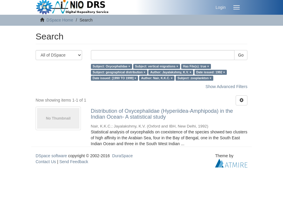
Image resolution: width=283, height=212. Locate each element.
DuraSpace (122, 155)
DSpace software (51, 155)
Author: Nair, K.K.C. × (157, 78)
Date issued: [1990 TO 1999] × (114, 78)
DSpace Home (59, 20)
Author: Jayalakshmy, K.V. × (171, 72)
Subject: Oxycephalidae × (111, 66)
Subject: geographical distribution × (119, 72)
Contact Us (46, 161)
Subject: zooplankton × (194, 78)
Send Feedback (73, 161)
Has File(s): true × (196, 66)
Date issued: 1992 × (210, 72)
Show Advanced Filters (226, 86)
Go (241, 55)
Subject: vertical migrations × (156, 66)
